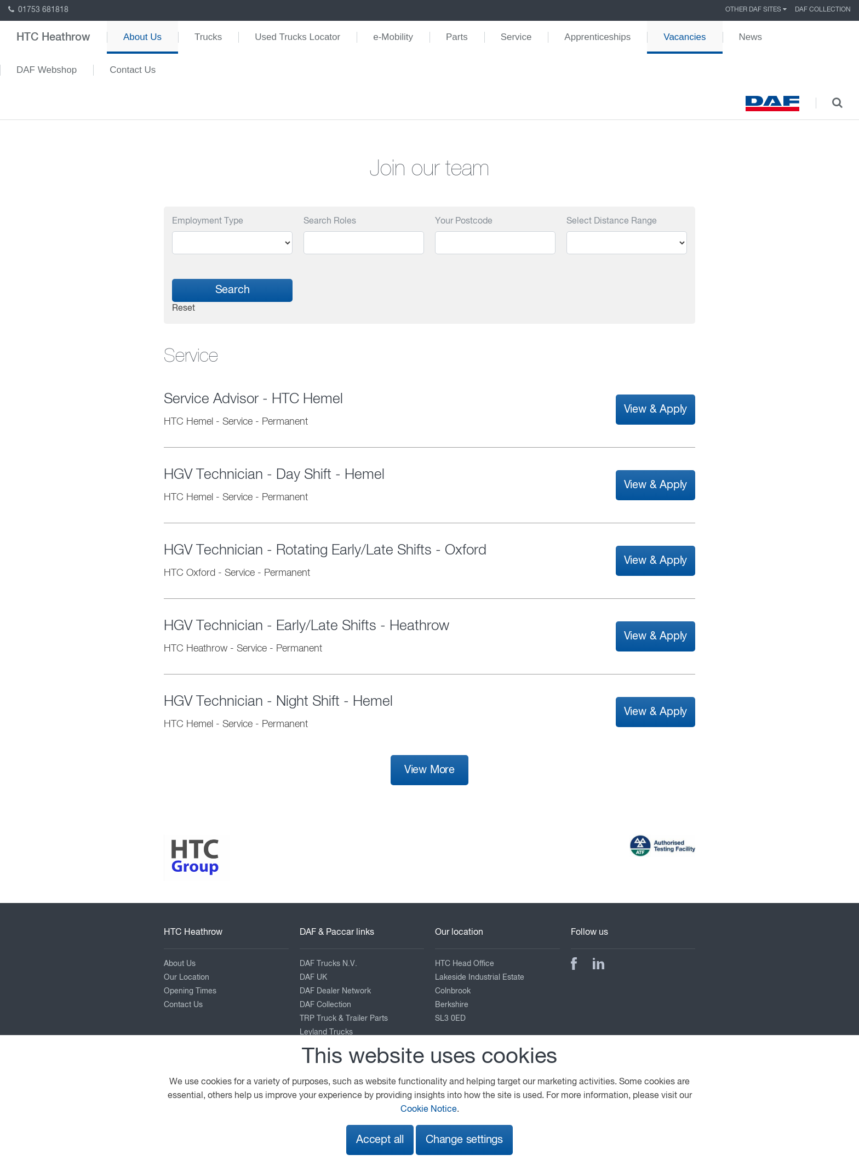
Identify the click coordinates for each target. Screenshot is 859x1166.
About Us (142, 37)
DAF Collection (823, 10)
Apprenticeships (597, 37)
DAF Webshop (46, 70)
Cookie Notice (428, 1109)
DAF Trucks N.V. (328, 964)
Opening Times (190, 991)
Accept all (380, 1140)
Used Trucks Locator (297, 37)
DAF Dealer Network (335, 991)
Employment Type (207, 221)
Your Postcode (464, 221)
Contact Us (133, 70)
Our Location (186, 977)
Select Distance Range (611, 221)
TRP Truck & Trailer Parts (344, 1018)
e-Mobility (393, 37)
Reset (183, 308)
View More (429, 770)
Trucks (208, 37)
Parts (457, 37)
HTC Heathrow (53, 37)
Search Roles (329, 221)
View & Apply (656, 409)
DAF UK (313, 977)
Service (516, 37)
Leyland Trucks (326, 1032)
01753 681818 (38, 10)
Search (232, 290)
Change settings (464, 1140)
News (751, 37)
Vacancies (684, 37)
